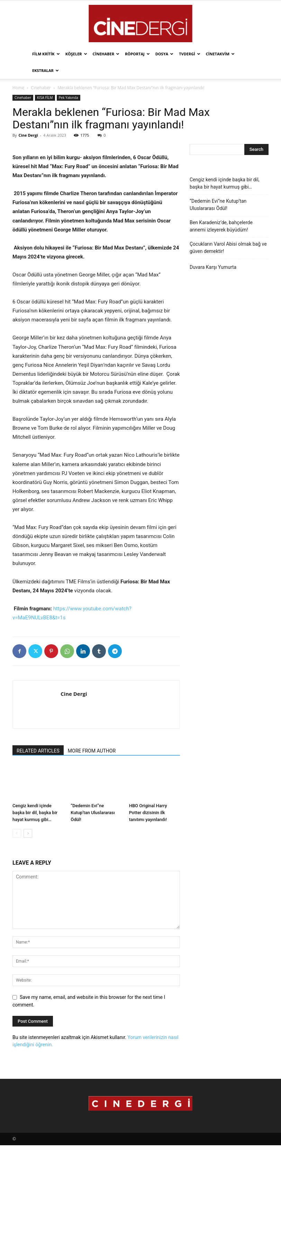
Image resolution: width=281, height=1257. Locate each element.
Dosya (164, 53)
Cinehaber (106, 53)
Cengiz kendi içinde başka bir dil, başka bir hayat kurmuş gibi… (34, 924)
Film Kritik (46, 53)
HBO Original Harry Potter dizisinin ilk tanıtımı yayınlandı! (148, 924)
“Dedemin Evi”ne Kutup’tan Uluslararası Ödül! (93, 924)
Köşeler (76, 53)
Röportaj (137, 53)
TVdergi (189, 53)
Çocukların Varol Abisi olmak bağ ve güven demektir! (228, 247)
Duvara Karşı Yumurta (213, 267)
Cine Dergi (28, 135)
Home (18, 88)
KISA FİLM (45, 97)
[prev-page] (16, 945)
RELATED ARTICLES (38, 862)
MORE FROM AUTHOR (92, 862)
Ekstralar (45, 70)
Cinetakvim (220, 53)
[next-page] (28, 945)
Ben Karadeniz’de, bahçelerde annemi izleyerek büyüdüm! (221, 226)
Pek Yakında (68, 97)
